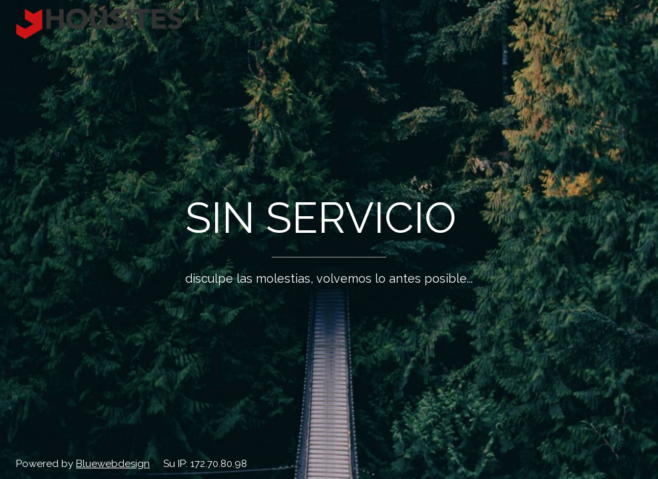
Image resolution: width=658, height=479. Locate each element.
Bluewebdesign (113, 464)
